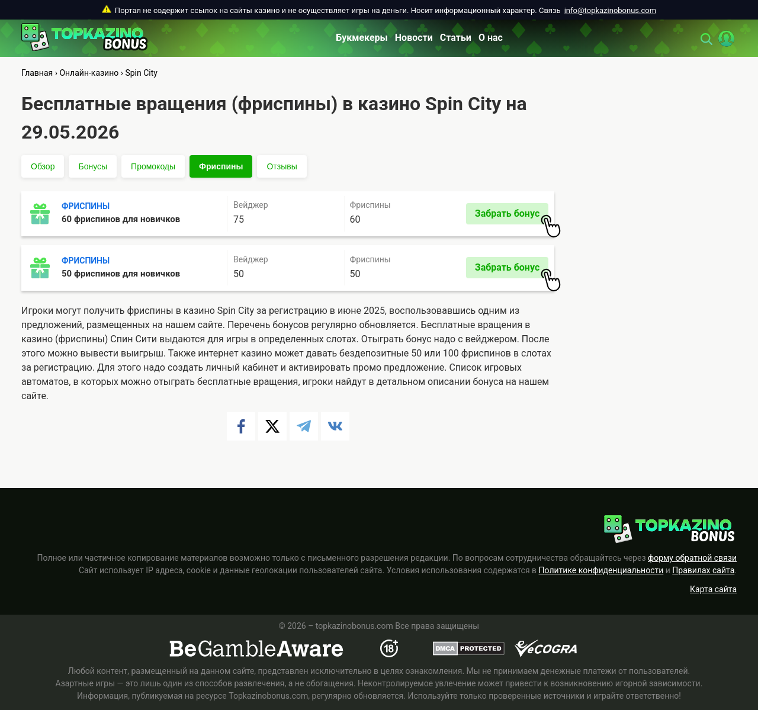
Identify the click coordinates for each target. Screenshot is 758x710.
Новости (414, 37)
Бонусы (92, 166)
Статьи (455, 37)
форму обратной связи (692, 558)
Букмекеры (362, 37)
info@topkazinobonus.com (610, 10)
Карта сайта (713, 589)
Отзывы (281, 166)
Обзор (42, 166)
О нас (490, 37)
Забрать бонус (511, 216)
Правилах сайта (703, 570)
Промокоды (153, 166)
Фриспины (221, 166)
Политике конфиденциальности (601, 570)
